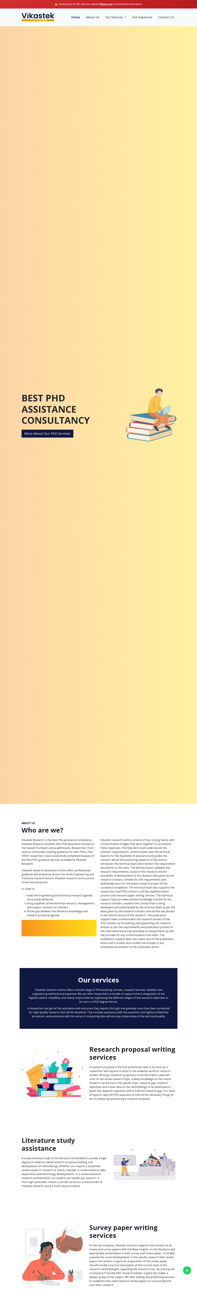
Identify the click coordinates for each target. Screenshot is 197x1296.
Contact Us (166, 17)
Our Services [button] (114, 17)
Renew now (106, 4)
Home (75, 17)
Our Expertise (142, 17)
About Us (92, 17)
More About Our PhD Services (47, 433)
